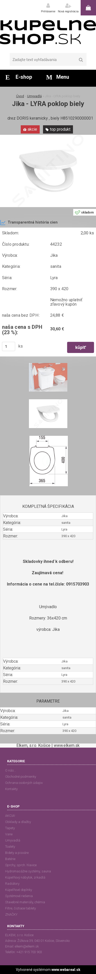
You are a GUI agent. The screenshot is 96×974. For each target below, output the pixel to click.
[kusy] (8, 346)
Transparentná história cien (29, 222)
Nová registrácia (68, 11)
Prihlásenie (48, 11)
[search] (81, 60)
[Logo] (48, 32)
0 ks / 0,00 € (88, 7)
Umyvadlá (34, 96)
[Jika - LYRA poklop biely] (48, 136)
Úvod (20, 96)
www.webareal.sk (65, 970)
